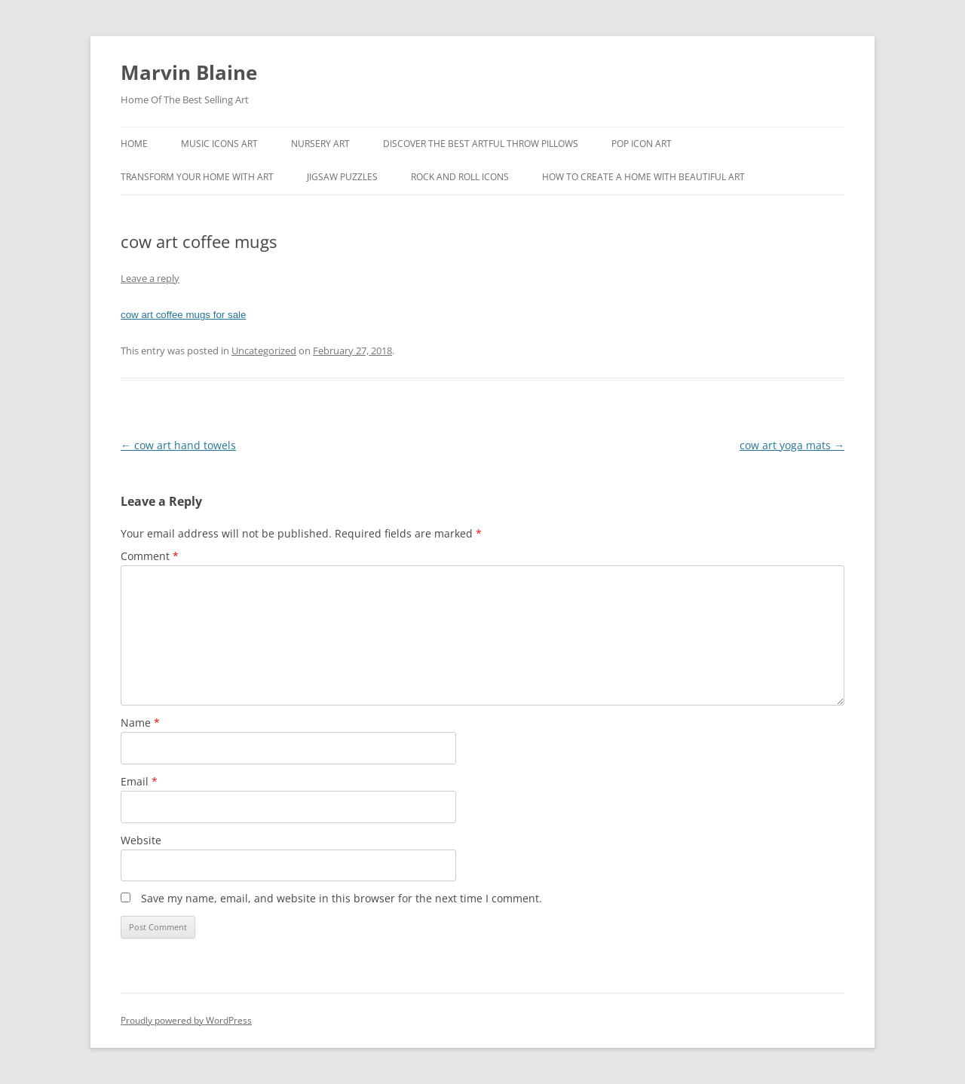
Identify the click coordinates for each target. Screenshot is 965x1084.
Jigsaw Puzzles (342, 176)
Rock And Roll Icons (460, 176)
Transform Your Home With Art (197, 176)
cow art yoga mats (792, 445)
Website (141, 840)
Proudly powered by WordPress (186, 1020)
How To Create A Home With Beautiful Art (643, 176)
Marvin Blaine (189, 72)
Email (139, 781)
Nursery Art (320, 143)
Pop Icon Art (641, 143)
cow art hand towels (178, 445)
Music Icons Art (219, 143)
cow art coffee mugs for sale (183, 314)
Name (140, 722)
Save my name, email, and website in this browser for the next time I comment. (341, 898)
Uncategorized (263, 350)
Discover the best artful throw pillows (480, 143)
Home (134, 143)
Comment (150, 556)
